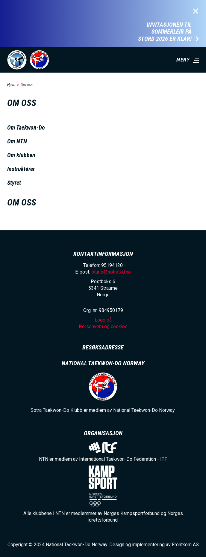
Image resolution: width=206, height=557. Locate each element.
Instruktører (21, 168)
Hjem (11, 84)
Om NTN (17, 141)
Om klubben (21, 155)
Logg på (103, 320)
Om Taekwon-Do (26, 127)
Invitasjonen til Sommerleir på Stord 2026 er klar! (165, 31)
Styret (14, 182)
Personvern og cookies (103, 326)
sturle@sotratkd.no (111, 272)
